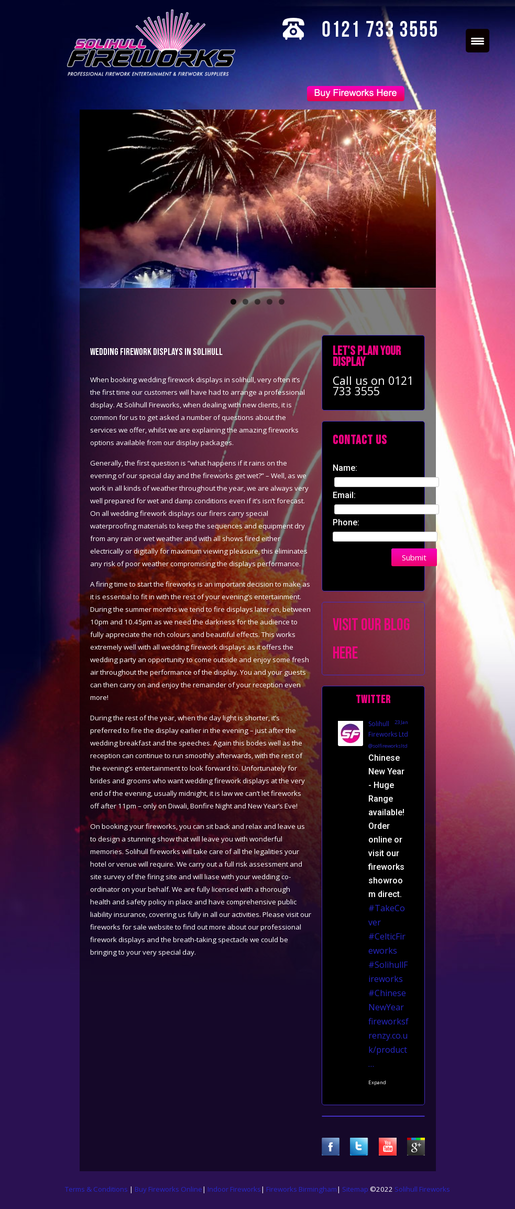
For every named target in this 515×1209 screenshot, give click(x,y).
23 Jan (401, 722)
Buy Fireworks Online (168, 1189)
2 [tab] (245, 302)
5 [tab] (281, 302)
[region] (258, 199)
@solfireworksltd (388, 745)
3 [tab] (257, 302)
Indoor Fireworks (234, 1189)
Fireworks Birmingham (301, 1189)
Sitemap (355, 1189)
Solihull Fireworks (422, 1189)
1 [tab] (233, 302)
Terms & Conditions (97, 1189)
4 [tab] (269, 302)
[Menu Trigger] (477, 40)
